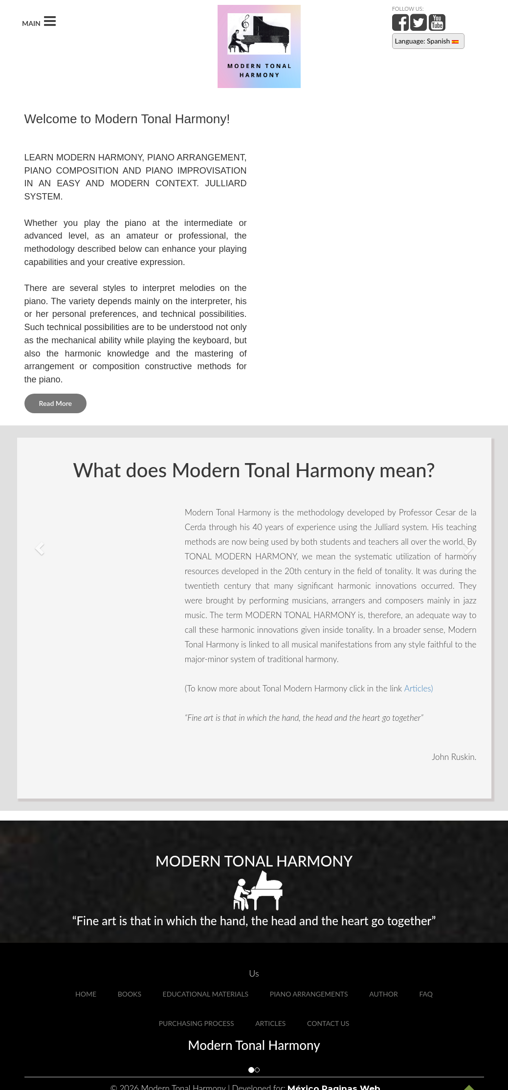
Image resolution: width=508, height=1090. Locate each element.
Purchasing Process (196, 1023)
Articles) (418, 688)
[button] (38, 545)
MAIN (39, 21)
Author (383, 994)
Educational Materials (206, 994)
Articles (270, 1023)
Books (129, 994)
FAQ (426, 994)
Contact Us (328, 1023)
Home (85, 994)
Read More (55, 403)
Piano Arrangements (309, 994)
